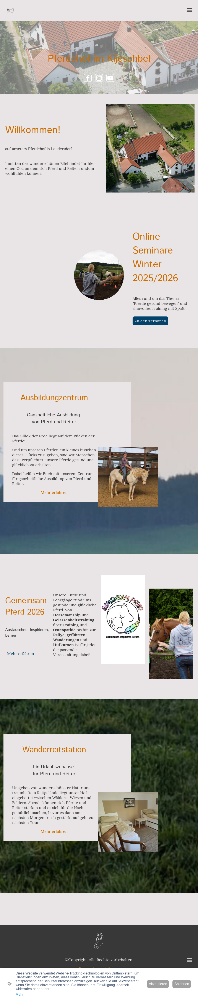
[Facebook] (88, 78)
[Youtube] (110, 78)
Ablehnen (181, 984)
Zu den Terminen (150, 320)
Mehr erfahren (54, 492)
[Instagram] (99, 78)
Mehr (19, 994)
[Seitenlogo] (10, 10)
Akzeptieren (158, 984)
